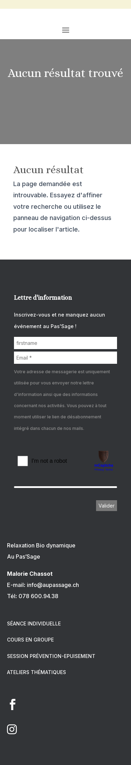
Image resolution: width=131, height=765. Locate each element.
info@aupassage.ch (53, 584)
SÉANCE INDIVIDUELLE (34, 623)
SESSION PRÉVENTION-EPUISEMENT (51, 656)
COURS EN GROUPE (30, 640)
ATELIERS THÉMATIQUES (36, 672)
